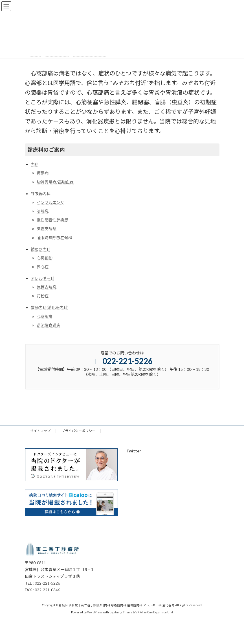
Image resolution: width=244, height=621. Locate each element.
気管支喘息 (46, 228)
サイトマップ (40, 431)
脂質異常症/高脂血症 (55, 182)
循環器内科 (40, 249)
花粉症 (43, 295)
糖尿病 (43, 173)
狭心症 (43, 266)
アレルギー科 (42, 278)
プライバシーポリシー (78, 431)
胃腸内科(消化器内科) (50, 307)
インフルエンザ (50, 202)
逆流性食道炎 (48, 325)
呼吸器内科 (40, 193)
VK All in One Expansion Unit (154, 612)
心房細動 (44, 258)
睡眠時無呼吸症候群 (54, 237)
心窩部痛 (44, 316)
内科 (35, 164)
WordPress (94, 612)
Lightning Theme (120, 612)
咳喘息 (43, 211)
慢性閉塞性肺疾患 (52, 219)
